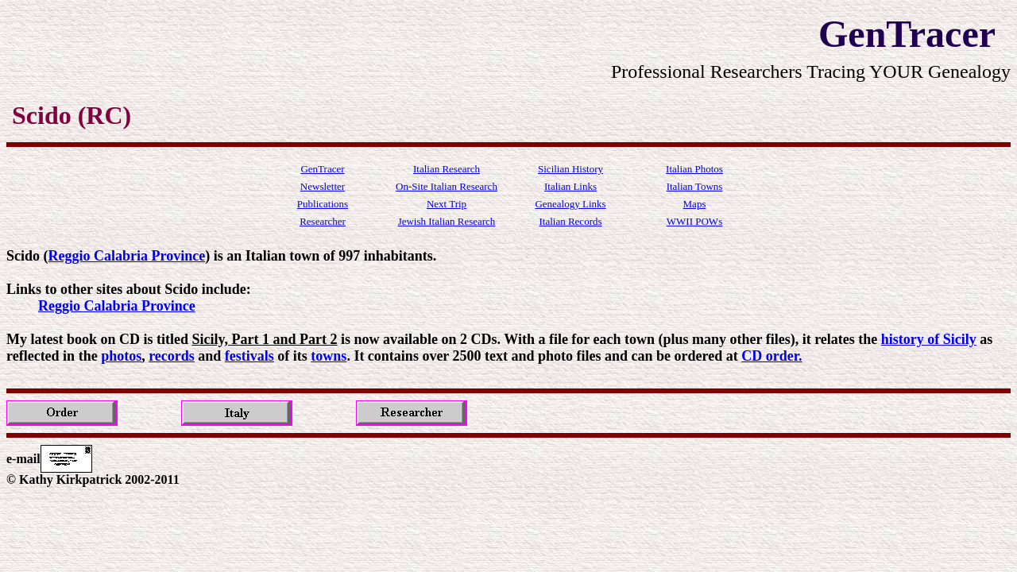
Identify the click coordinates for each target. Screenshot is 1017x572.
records (172, 356)
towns (328, 356)
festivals (249, 356)
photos (121, 356)
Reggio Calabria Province (127, 256)
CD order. (771, 356)
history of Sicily (928, 339)
